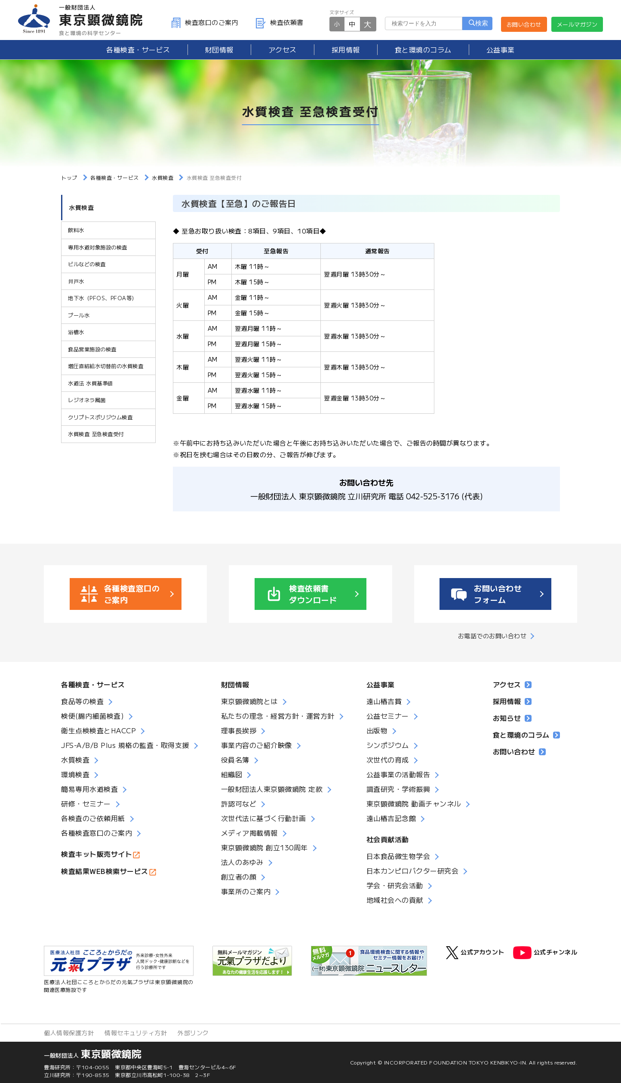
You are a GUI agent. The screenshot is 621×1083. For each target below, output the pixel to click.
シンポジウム (387, 745)
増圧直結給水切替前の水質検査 (105, 367)
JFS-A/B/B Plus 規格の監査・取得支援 (125, 745)
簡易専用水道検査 (89, 789)
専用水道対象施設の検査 (97, 250)
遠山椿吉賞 (384, 701)
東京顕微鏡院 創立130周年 (264, 847)
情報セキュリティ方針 (136, 1032)
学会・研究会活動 (394, 885)
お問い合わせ (524, 24)
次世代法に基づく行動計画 (263, 818)
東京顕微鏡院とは (249, 701)
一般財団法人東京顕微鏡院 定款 (272, 789)
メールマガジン (577, 24)
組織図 (232, 774)
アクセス (282, 49)
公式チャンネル (545, 952)
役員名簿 (235, 759)
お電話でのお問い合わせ (492, 635)
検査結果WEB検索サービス (104, 871)
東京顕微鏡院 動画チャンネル (413, 803)
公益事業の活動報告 (398, 774)
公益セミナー (387, 716)
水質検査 (81, 210)
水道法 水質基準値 (90, 384)
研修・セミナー (86, 803)
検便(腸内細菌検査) (92, 716)
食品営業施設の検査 (92, 350)
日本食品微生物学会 (398, 856)
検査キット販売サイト (96, 854)
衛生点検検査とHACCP (98, 730)
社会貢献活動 (387, 839)
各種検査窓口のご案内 (96, 833)
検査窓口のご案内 (205, 22)
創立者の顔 (239, 876)
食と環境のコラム (423, 49)
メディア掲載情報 (249, 833)
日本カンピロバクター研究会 (412, 870)
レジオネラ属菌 (87, 401)
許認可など (239, 803)
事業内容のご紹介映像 (256, 745)
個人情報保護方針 (69, 1032)
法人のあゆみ (242, 862)
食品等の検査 (82, 701)
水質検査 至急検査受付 (95, 434)
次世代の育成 (387, 759)
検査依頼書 (279, 22)
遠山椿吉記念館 (391, 818)
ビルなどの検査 (87, 267)
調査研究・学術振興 (398, 789)
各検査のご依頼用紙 (93, 818)
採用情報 (346, 49)
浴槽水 (76, 334)
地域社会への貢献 (394, 900)
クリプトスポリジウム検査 (100, 418)
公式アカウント (475, 952)
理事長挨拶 (239, 730)
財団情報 (219, 49)
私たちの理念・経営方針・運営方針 (278, 716)
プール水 (78, 317)
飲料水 (76, 233)
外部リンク (193, 1032)
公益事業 (500, 49)
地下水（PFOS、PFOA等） (102, 300)
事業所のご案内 (246, 891)
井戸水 (76, 283)
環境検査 (75, 774)
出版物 (377, 730)
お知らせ (512, 718)
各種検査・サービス (93, 684)
